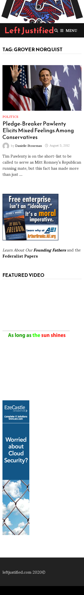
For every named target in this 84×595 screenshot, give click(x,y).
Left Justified (29, 30)
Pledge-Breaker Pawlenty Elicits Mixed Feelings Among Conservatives (38, 130)
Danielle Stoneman (28, 145)
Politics (10, 116)
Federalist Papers (20, 256)
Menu (68, 30)
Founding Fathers (49, 250)
